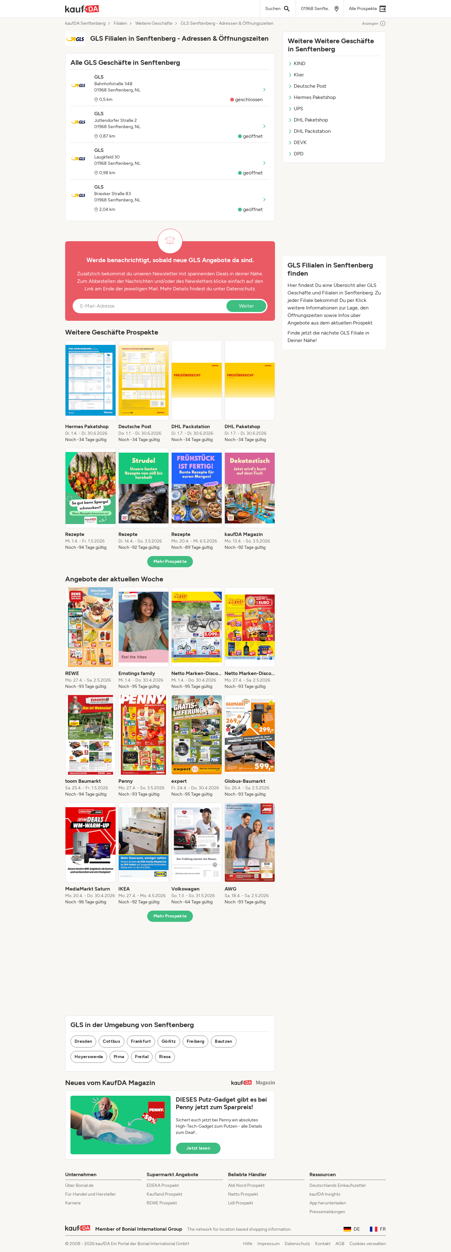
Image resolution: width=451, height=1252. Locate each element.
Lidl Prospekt (240, 1203)
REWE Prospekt (162, 1203)
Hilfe (247, 1243)
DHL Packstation (309, 131)
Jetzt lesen (198, 1148)
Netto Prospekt (243, 1194)
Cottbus (111, 1041)
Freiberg (196, 1041)
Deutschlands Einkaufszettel (337, 1185)
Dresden (83, 1041)
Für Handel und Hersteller (90, 1194)
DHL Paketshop (308, 120)
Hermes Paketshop (312, 97)
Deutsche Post (307, 86)
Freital (141, 1056)
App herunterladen (327, 1203)
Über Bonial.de (79, 1185)
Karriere (73, 1203)
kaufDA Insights (324, 1194)
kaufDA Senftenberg (85, 23)
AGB (340, 1243)
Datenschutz (240, 289)
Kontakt (322, 1243)
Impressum (268, 1243)
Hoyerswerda (89, 1056)
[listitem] (90, 391)
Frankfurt (141, 1041)
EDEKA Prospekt (163, 1185)
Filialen (120, 23)
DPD (295, 154)
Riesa (165, 1056)
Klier (296, 75)
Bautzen (223, 1041)
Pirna (119, 1056)
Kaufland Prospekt (164, 1194)
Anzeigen (374, 23)
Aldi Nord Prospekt (246, 1185)
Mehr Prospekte (170, 561)
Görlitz (169, 1041)
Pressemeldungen (327, 1211)
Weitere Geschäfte (154, 23)
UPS (295, 109)
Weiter (246, 306)
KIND (296, 63)
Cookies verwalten (368, 1243)
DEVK (297, 142)
